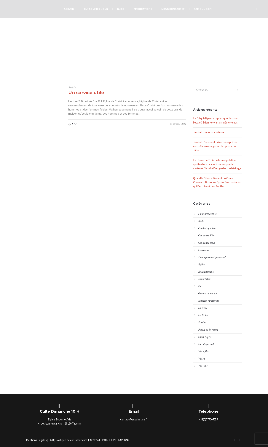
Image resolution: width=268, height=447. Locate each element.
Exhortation (204, 279)
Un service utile (86, 92)
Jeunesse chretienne (208, 301)
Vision (201, 359)
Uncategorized (206, 344)
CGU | (52, 440)
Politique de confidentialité (71, 440)
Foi (199, 286)
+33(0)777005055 (208, 419)
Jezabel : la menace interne (208, 132)
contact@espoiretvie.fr (134, 419)
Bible (201, 221)
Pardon (202, 322)
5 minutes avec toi (207, 214)
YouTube (203, 366)
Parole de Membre (208, 330)
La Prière (203, 315)
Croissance (203, 250)
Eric (74, 124)
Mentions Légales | (37, 440)
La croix (202, 308)
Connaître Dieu (206, 236)
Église (201, 264)
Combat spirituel (207, 228)
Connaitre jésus (206, 243)
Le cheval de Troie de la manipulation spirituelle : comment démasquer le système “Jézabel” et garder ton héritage (217, 164)
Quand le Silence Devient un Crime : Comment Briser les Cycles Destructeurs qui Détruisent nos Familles (217, 182)
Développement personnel (212, 257)
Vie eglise (203, 351)
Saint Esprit (204, 337)
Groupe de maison (207, 293)
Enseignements (206, 272)
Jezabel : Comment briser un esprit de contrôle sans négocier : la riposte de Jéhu (215, 146)
